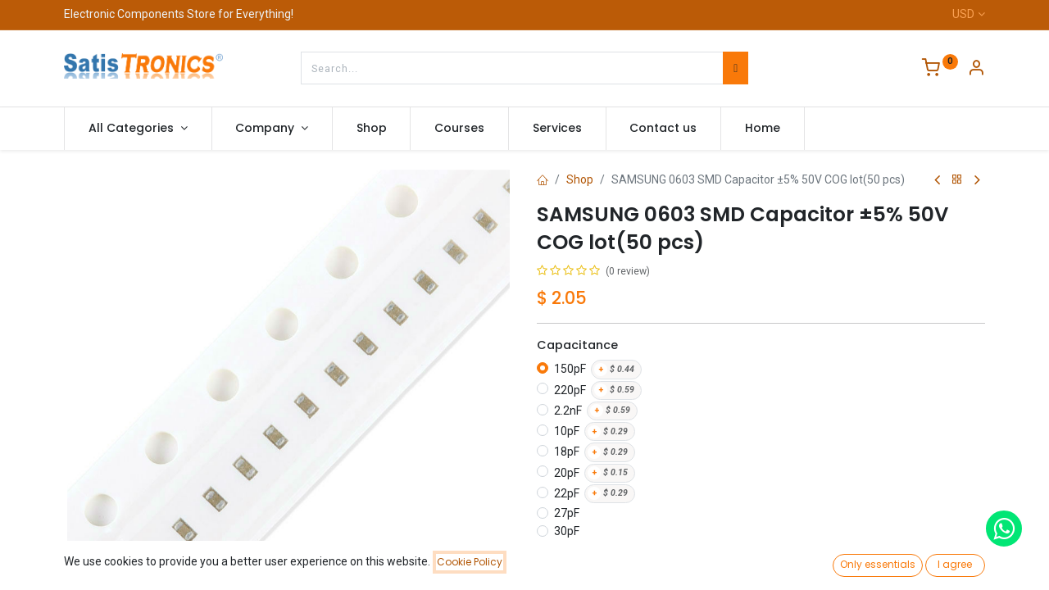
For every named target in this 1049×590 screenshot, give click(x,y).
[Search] (735, 68)
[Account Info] (976, 69)
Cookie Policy (469, 562)
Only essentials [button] (877, 564)
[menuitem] (372, 128)
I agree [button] (955, 564)
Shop (579, 179)
